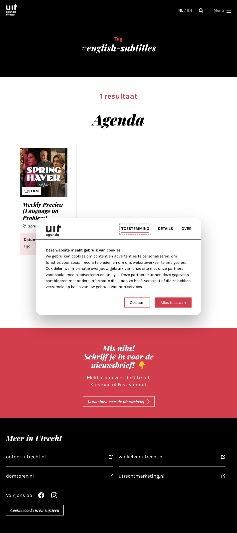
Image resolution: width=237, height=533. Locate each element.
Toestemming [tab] (135, 228)
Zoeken (201, 10)
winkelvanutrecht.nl (141, 457)
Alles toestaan (173, 302)
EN (189, 10)
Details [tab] (165, 228)
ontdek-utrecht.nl (26, 457)
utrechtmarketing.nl (142, 476)
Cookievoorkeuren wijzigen (34, 510)
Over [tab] (187, 228)
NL (180, 10)
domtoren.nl (20, 476)
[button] (229, 11)
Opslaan (137, 302)
